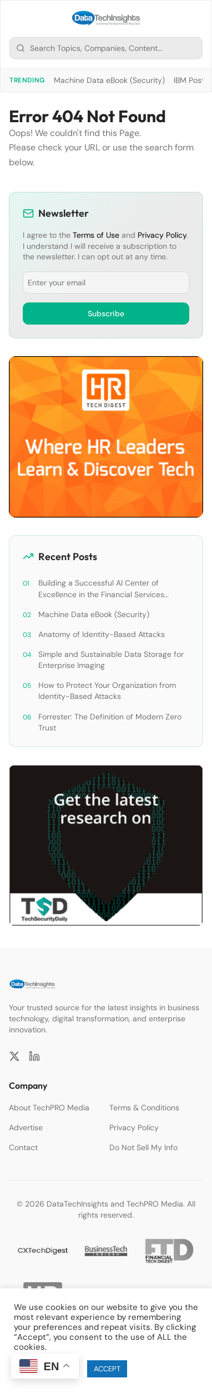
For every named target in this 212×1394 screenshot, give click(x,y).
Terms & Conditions (144, 1108)
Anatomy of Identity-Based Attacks (101, 634)
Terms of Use (96, 235)
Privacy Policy (162, 235)
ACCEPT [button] (107, 1369)
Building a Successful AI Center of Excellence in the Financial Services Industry (101, 588)
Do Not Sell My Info (143, 1147)
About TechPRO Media (49, 1108)
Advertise (26, 1127)
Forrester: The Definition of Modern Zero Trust (109, 722)
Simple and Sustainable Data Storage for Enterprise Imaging (111, 659)
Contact (23, 1147)
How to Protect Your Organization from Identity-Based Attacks (107, 690)
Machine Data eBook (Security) (109, 80)
